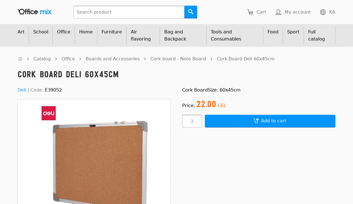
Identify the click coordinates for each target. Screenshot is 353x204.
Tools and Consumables (226, 35)
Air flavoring (141, 35)
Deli (22, 90)
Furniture (112, 32)
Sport (293, 32)
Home (86, 32)
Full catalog (316, 35)
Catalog (42, 58)
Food (273, 32)
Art (21, 32)
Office (63, 32)
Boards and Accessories (113, 58)
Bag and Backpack (175, 35)
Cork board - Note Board (178, 58)
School (40, 32)
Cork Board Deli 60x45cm (246, 58)
